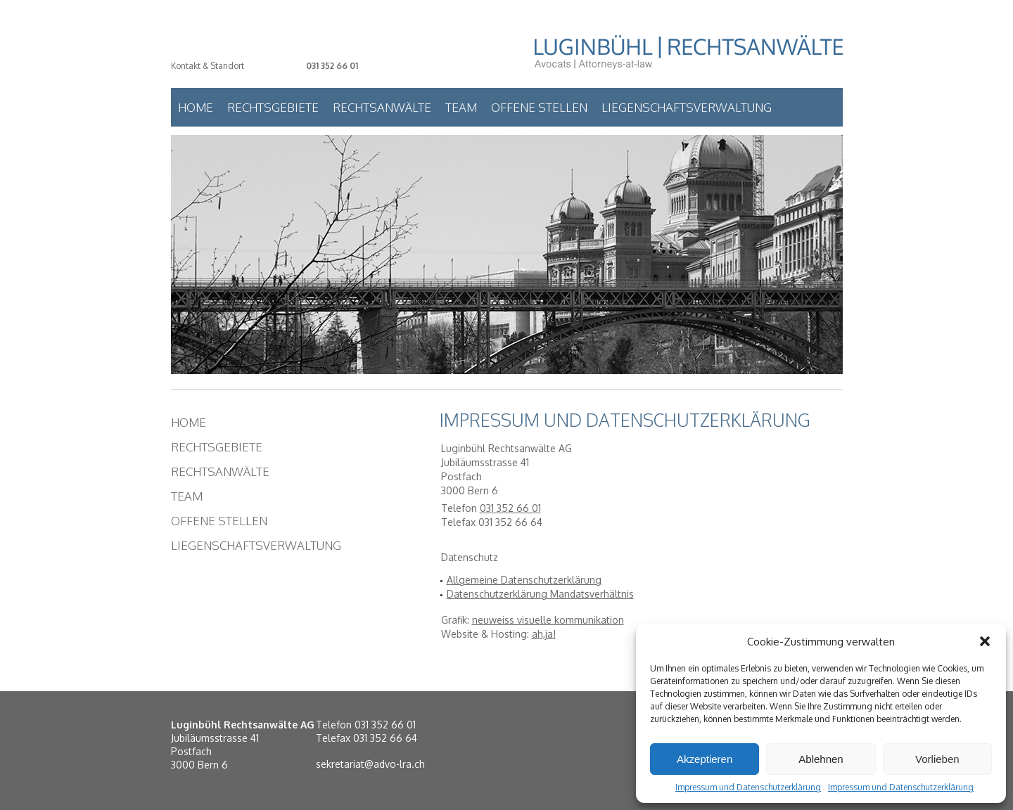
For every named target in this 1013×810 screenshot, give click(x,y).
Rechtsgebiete (273, 107)
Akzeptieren (704, 759)
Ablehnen (820, 759)
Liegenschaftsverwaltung (686, 107)
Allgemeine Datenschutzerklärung (524, 580)
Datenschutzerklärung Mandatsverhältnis (540, 594)
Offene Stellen (539, 107)
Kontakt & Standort (207, 65)
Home (195, 107)
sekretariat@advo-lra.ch (370, 764)
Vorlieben (937, 759)
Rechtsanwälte (382, 107)
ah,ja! (544, 634)
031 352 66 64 (385, 738)
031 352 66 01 (332, 65)
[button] (985, 641)
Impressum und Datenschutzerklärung (748, 787)
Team (461, 107)
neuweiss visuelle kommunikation (548, 620)
